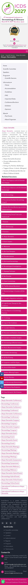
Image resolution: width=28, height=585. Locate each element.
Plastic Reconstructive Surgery (11, 347)
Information (7, 82)
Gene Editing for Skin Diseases (12, 392)
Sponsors (8, 109)
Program (6, 75)
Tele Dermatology (7, 195)
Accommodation (10, 88)
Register (7, 541)
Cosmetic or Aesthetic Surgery (11, 337)
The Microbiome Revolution (11, 286)
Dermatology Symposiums (10, 463)
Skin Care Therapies (8, 251)
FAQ (6, 95)
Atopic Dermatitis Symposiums (11, 460)
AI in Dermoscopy (7, 226)
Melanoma (6, 246)
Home (2, 55)
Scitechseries (23, 579)
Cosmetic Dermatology (9, 352)
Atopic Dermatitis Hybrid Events (12, 473)
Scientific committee (11, 530)
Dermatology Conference (10, 410)
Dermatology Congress (9, 423)
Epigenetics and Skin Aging (10, 362)
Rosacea (5, 221)
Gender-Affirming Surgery (10, 372)
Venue (7, 85)
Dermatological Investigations (11, 266)
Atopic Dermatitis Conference (11, 407)
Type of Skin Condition (9, 323)
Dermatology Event (8, 437)
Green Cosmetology (8, 281)
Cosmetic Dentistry (8, 328)
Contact (7, 535)
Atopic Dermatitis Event (9, 433)
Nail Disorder (6, 276)
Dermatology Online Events (10, 483)
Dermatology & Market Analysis (12, 342)
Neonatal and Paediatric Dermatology (14, 332)
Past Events (8, 116)
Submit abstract (10, 538)
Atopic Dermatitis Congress (10, 420)
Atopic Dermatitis (7, 131)
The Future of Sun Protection (11, 387)
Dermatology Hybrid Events (10, 476)
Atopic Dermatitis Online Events (12, 480)
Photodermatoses (8, 256)
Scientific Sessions (10, 55)
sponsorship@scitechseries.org (13, 573)
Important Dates (10, 99)
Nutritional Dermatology (10, 261)
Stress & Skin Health (9, 367)
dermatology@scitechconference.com (16, 45)
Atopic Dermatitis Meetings (10, 447)
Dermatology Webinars (9, 470)
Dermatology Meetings (9, 450)
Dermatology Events (8, 443)
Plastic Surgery (7, 241)
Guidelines (8, 92)
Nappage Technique (8, 271)
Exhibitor (8, 106)
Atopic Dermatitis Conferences (11, 400)
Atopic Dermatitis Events (9, 440)
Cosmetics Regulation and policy (12, 298)
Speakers (6, 72)
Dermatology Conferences (10, 404)
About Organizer (10, 119)
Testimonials (9, 549)
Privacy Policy (23, 582)
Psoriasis (5, 231)
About (5, 113)
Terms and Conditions (11, 582)
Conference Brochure (12, 102)
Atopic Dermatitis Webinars (10, 466)
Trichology (6, 318)
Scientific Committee (9, 69)
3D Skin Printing (7, 357)
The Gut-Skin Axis (8, 377)
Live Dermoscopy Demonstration (12, 382)
